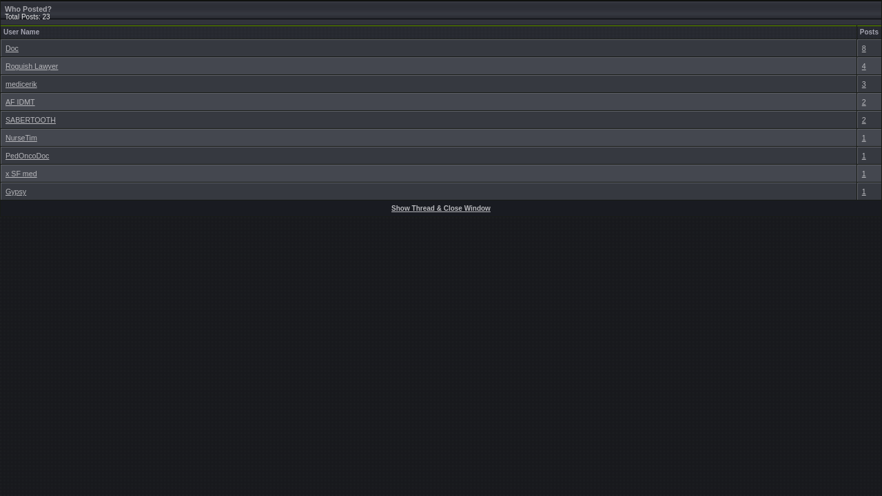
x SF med (21, 173)
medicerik (21, 84)
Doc (12, 48)
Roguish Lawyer (32, 66)
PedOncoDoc (27, 156)
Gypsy (16, 191)
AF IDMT (20, 102)
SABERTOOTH (31, 120)
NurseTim (21, 138)
